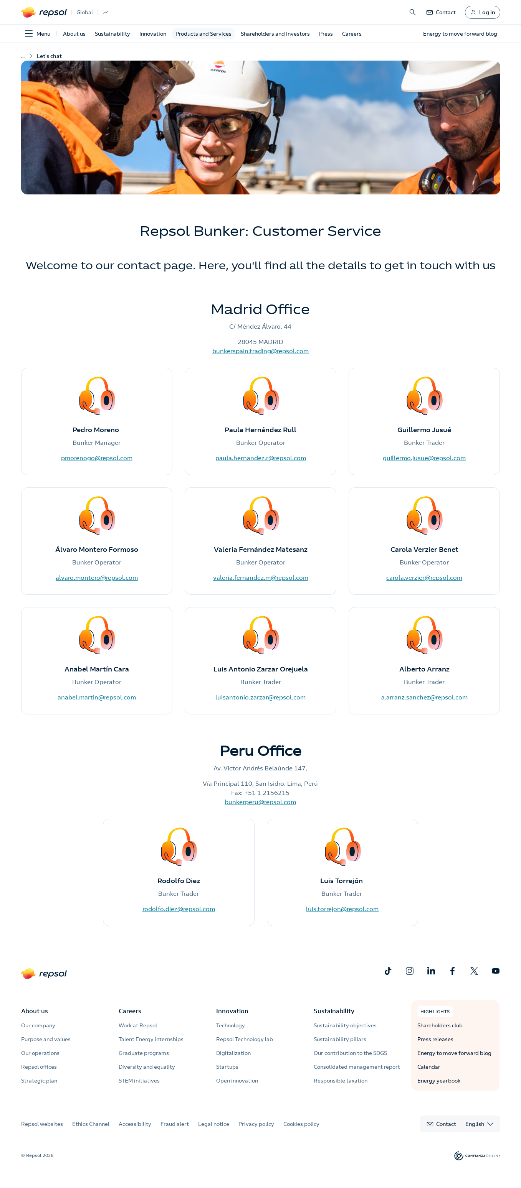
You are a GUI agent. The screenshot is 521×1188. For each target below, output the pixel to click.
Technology (230, 1025)
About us (74, 33)
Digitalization (233, 1053)
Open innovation (237, 1080)
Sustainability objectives (345, 1025)
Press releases (435, 1039)
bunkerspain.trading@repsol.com (260, 351)
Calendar (428, 1066)
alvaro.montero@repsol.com (97, 577)
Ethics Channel (90, 1124)
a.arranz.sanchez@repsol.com (424, 697)
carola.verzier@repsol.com (424, 577)
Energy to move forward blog (454, 1053)
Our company (38, 1025)
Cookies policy (301, 1124)
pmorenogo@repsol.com (96, 458)
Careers (352, 33)
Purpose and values (46, 1039)
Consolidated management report (357, 1066)
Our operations (40, 1053)
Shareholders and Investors (275, 33)
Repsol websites (42, 1124)
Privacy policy (256, 1124)
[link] (441, 12)
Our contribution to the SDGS (350, 1053)
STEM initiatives (139, 1080)
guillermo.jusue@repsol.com (424, 458)
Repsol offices (39, 1066)
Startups (227, 1066)
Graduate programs (144, 1053)
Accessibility (135, 1124)
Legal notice (213, 1124)
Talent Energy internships (151, 1039)
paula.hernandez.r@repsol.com (260, 458)
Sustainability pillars (340, 1039)
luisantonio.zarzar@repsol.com (260, 697)
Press (326, 33)
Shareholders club (440, 1025)
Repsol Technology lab (244, 1039)
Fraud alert (174, 1124)
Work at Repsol (138, 1025)
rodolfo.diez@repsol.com (178, 909)
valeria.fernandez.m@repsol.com (260, 577)
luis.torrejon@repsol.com (342, 909)
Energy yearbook (438, 1080)
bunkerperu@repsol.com (260, 802)
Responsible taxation (340, 1080)
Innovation (152, 33)
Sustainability (112, 33)
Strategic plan (39, 1080)
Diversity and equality (147, 1066)
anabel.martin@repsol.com (97, 697)
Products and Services (203, 33)
